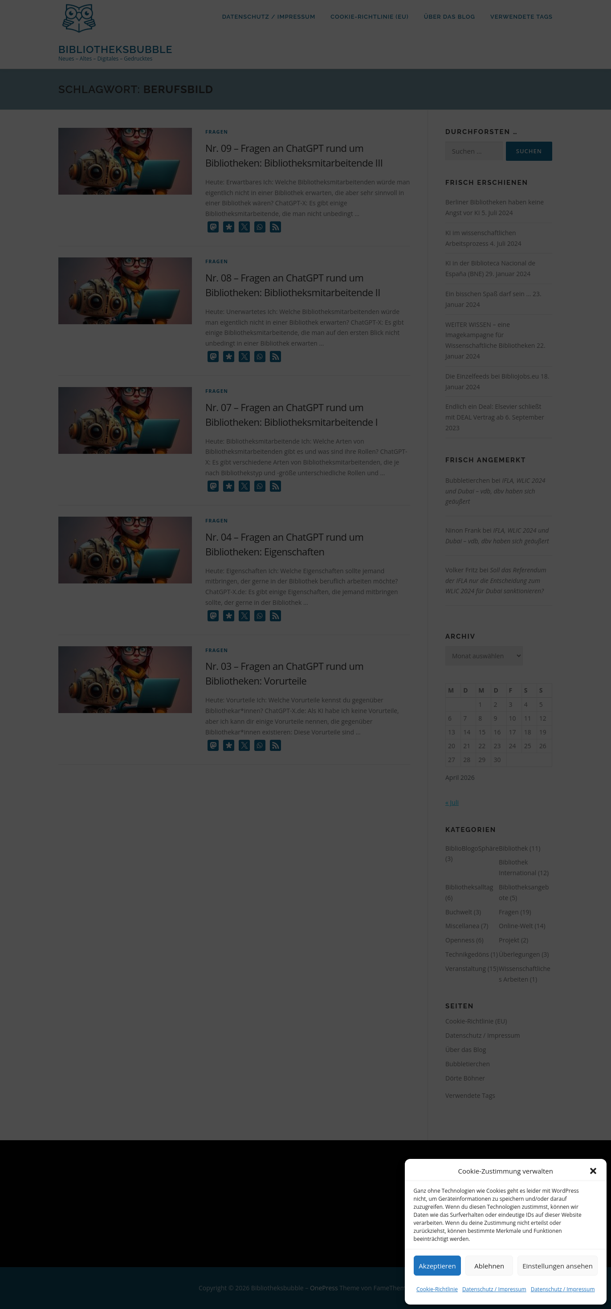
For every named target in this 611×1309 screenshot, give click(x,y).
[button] (593, 1170)
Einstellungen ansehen (557, 1265)
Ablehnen (489, 1265)
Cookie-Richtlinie (437, 1289)
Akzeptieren (437, 1265)
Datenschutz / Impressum (494, 1289)
